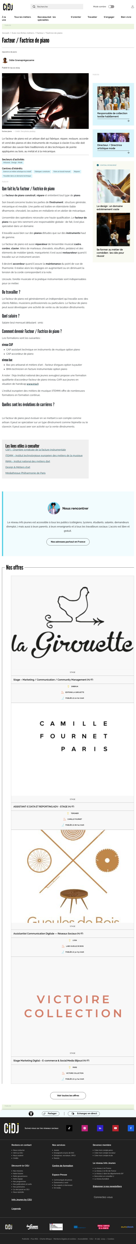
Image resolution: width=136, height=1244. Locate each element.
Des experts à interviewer (63, 1185)
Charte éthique (46, 1239)
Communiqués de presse (63, 1180)
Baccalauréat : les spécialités (47, 19)
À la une (4, 19)
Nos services (58, 1145)
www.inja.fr (33, 383)
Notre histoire (18, 1173)
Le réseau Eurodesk (101, 1179)
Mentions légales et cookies (65, 1239)
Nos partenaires (19, 1187)
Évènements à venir (61, 1182)
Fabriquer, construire (42, 172)
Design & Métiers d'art (17, 466)
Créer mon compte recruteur (104, 1153)
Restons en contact (21, 1145)
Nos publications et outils (22, 1184)
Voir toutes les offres (68, 1095)
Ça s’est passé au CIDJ (21, 1189)
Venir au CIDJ (18, 1153)
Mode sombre (102, 7)
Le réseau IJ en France (102, 1168)
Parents (56, 1158)
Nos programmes (19, 1181)
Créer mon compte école (103, 1155)
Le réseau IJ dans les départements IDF (109, 1173)
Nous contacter (19, 1150)
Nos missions (18, 1171)
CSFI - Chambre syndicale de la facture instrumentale (35, 449)
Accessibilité (83, 1239)
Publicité (25, 1239)
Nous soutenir (18, 1155)
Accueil (5, 33)
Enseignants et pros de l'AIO (64, 1153)
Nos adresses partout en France (68, 541)
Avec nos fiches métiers (23, 33)
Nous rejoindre (18, 1192)
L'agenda (16, 1208)
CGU (91, 1239)
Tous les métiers (22, 17)
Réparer (77, 172)
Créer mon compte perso (103, 1150)
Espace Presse (59, 1174)
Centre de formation (62, 1165)
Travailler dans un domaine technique (17, 176)
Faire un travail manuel (62, 172)
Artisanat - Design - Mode (12, 163)
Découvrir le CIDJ (20, 1165)
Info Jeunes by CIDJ (22, 1199)
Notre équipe (18, 1179)
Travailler (92, 17)
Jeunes (56, 1150)
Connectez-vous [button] (103, 1196)
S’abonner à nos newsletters (107, 1186)
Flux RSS (34, 1239)
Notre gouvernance (20, 1176)
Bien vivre (126, 17)
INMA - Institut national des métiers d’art (27, 461)
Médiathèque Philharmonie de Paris (25, 472)
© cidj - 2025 (100, 1239)
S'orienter (76, 17)
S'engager (109, 17)
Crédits (15, 1158)
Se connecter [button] (132, 6)
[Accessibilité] (31, 1113)
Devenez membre (102, 1145)
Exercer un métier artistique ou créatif (17, 172)
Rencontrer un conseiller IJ (104, 1176)
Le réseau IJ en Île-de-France (105, 1171)
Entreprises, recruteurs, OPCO (65, 1155)
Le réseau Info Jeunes (104, 1163)
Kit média (57, 1188)
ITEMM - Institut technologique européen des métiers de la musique (44, 455)
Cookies (111, 1239)
